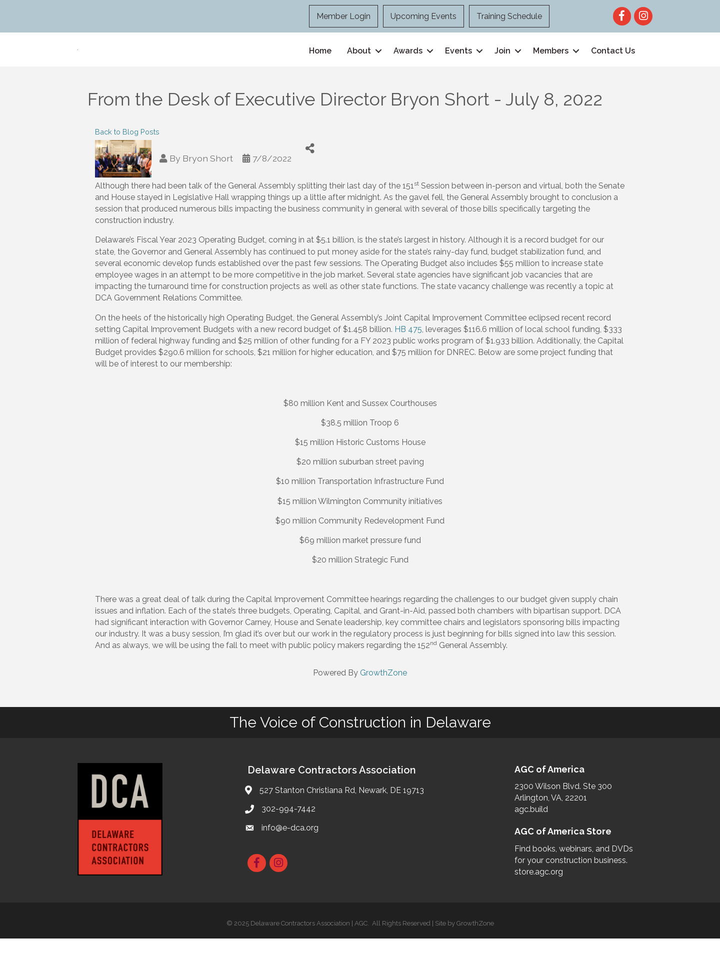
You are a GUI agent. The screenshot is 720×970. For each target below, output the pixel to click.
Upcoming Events (423, 16)
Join (502, 66)
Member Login (343, 16)
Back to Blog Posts (127, 162)
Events (458, 66)
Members (550, 66)
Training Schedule (509, 16)
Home (320, 66)
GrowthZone (383, 704)
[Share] (310, 179)
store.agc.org (538, 903)
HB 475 (408, 360)
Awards (408, 66)
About (359, 66)
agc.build (531, 841)
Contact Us (613, 66)
